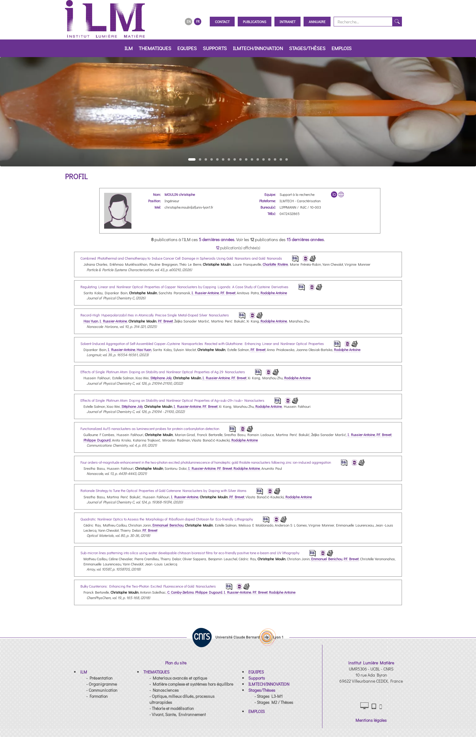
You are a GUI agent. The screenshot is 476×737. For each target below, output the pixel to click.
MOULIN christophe (180, 194)
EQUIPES (187, 48)
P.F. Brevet (227, 292)
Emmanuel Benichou (167, 525)
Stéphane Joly (161, 377)
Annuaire (317, 21)
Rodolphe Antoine (273, 292)
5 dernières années (216, 239)
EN (189, 21)
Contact (222, 21)
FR (197, 21)
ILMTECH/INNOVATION (258, 48)
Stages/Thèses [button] (307, 48)
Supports (215, 48)
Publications (254, 21)
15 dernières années (305, 239)
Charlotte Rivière (275, 264)
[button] (83, 672)
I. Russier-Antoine (205, 292)
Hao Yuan (90, 321)
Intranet (287, 21)
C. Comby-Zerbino (180, 592)
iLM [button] (128, 48)
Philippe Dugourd (96, 440)
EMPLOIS (342, 48)
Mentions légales (371, 720)
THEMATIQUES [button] (155, 48)
